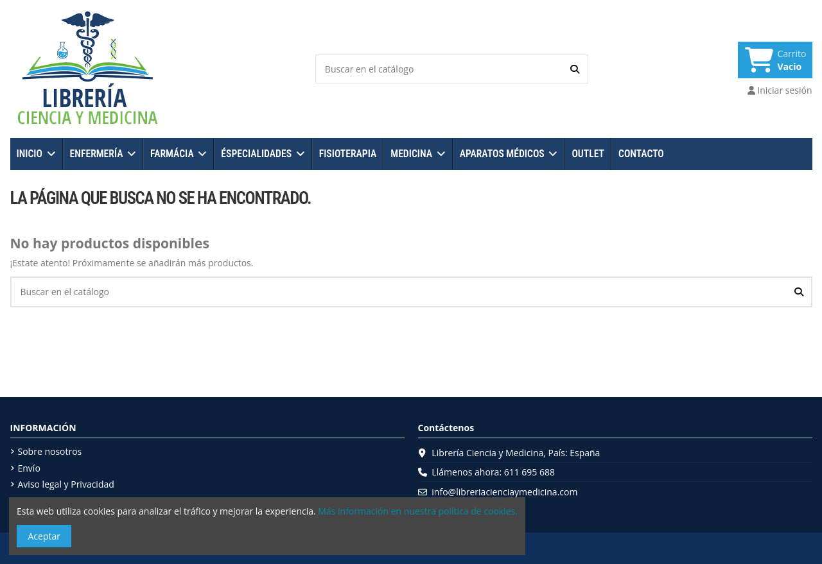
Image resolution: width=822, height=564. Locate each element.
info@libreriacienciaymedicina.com (504, 492)
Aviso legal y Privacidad (66, 484)
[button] (36, 154)
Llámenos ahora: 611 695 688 (493, 472)
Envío (29, 468)
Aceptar (44, 536)
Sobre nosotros (50, 451)
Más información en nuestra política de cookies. (418, 511)
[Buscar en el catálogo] (574, 69)
